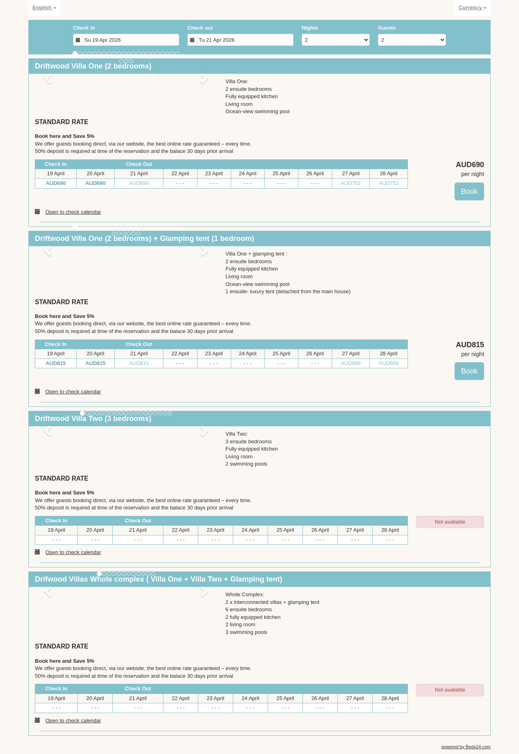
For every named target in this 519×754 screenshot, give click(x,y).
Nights (310, 28)
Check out (200, 28)
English (44, 7)
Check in (84, 28)
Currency (473, 7)
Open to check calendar (68, 211)
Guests (387, 28)
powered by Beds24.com (466, 746)
